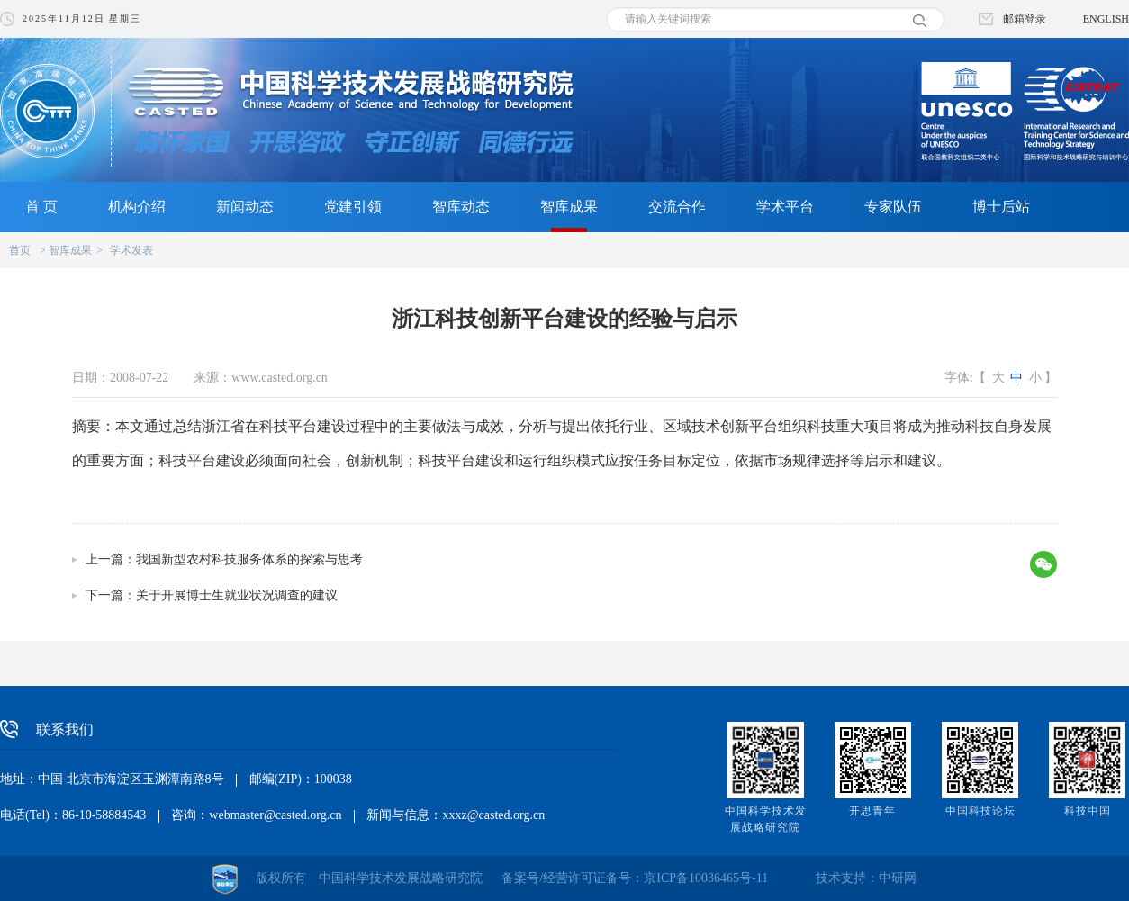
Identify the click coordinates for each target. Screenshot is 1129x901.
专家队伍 (893, 206)
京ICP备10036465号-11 (706, 878)
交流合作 (677, 206)
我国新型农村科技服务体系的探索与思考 (249, 559)
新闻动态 (245, 206)
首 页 (41, 206)
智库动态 (461, 206)
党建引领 (353, 206)
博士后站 (1001, 206)
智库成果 (569, 206)
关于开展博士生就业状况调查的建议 (237, 595)
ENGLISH (1106, 19)
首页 (20, 250)
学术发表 (131, 250)
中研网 (898, 878)
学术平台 (785, 206)
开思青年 (872, 811)
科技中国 (1087, 811)
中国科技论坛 (980, 811)
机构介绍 (137, 206)
